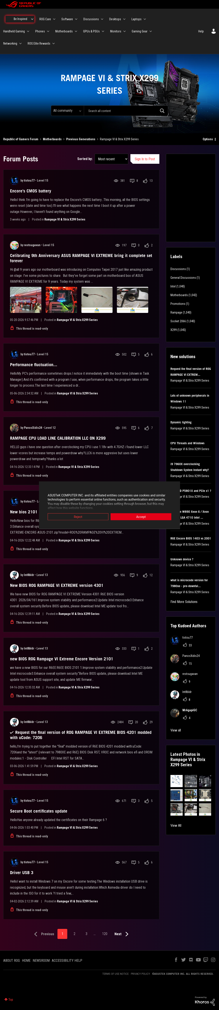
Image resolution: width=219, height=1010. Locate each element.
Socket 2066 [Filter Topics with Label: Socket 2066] (178, 321)
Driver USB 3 (21, 872)
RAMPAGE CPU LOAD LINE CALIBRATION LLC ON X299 (58, 438)
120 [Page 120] (104, 934)
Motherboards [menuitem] (64, 31)
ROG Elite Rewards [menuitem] (39, 43)
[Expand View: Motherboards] (76, 31)
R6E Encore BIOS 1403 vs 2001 (190, 538)
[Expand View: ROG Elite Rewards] (53, 43)
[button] (176, 781)
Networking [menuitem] (10, 43)
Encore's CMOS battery (30, 191)
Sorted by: (85, 159)
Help (201, 31)
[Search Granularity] (67, 110)
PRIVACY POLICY (140, 973)
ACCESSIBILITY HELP (67, 960)
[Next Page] (122, 934)
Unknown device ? (181, 559)
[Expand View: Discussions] (102, 19)
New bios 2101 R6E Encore (34, 511)
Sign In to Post (145, 159)
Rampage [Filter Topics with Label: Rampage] (176, 312)
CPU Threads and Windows (187, 443)
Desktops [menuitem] (115, 19)
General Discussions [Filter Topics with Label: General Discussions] (183, 277)
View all (175, 730)
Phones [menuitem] (40, 31)
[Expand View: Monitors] (124, 31)
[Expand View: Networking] (20, 43)
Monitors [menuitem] (115, 31)
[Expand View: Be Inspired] (32, 19)
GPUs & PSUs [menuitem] (91, 31)
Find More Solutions (183, 602)
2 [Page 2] (74, 934)
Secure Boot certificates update (38, 811)
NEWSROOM (41, 960)
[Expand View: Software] (76, 19)
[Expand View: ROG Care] (54, 19)
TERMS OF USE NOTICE (115, 973)
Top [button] (10, 999)
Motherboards (52, 139)
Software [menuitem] (67, 19)
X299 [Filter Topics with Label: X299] (173, 330)
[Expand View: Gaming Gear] (150, 31)
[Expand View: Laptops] (145, 19)
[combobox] (126, 110)
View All (175, 825)
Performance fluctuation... (33, 364)
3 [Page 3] (86, 934)
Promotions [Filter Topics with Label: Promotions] (177, 304)
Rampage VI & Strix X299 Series (64, 219)
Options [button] (208, 139)
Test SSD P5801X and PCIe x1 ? (190, 491)
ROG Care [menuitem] (45, 19)
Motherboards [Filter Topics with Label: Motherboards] (179, 295)
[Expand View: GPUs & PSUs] (103, 31)
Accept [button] (141, 516)
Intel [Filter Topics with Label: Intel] (173, 286)
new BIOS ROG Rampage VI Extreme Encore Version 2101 (61, 658)
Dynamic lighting (181, 422)
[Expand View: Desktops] (124, 19)
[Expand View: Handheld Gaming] (28, 31)
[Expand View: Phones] (48, 31)
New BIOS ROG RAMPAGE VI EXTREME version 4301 (56, 585)
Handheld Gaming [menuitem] (14, 31)
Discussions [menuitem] (91, 19)
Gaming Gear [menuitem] (139, 31)
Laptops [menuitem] (136, 19)
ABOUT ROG (11, 960)
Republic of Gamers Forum (20, 139)
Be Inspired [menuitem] (20, 19)
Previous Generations (80, 139)
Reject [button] (78, 516)
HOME (26, 960)
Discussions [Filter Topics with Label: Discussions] (178, 269)
